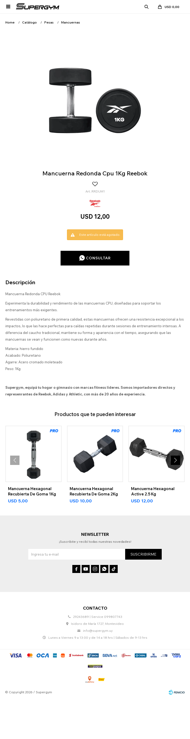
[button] (175, 460)
